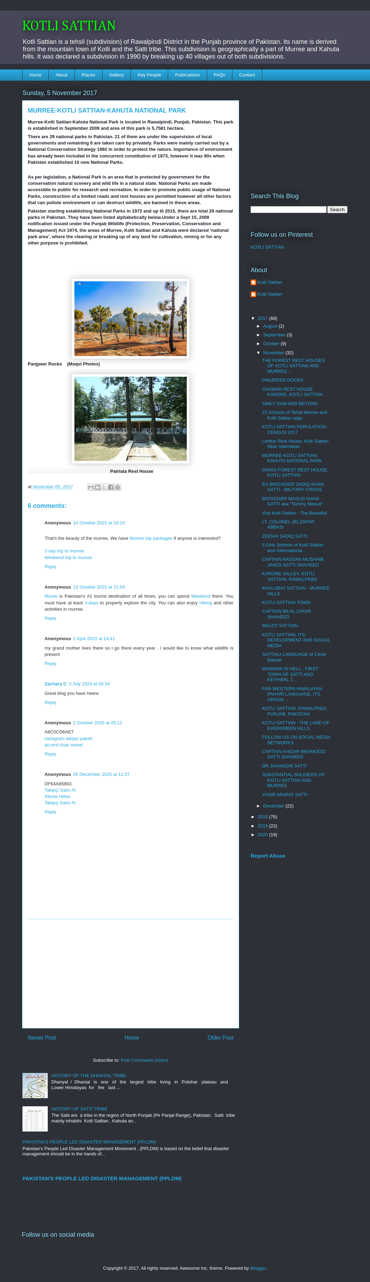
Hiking (205, 602)
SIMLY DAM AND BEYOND (290, 403)
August (271, 326)
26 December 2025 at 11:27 (101, 774)
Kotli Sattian (270, 282)
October (272, 343)
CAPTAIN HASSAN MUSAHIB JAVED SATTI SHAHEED (292, 562)
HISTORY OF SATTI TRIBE (79, 1109)
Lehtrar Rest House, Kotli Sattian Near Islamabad (295, 443)
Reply (50, 566)
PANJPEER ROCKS (282, 380)
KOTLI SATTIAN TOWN (286, 602)
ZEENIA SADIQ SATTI (285, 536)
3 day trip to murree (64, 550)
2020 (263, 834)
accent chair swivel (64, 744)
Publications (187, 75)
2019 (263, 825)
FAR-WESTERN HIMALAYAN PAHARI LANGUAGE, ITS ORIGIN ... (292, 694)
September (275, 334)
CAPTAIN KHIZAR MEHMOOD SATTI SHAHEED (293, 754)
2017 (263, 318)
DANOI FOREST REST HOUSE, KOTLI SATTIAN (295, 472)
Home (35, 75)
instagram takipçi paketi (68, 738)
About (61, 75)
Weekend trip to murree (68, 557)
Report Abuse (268, 856)
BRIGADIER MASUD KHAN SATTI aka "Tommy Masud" (292, 501)
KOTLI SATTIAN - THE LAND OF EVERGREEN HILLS (295, 725)
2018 (263, 816)
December (274, 805)
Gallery (116, 75)
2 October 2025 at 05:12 (97, 722)
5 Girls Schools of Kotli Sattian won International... (292, 547)
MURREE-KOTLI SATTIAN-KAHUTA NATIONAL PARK (292, 458)
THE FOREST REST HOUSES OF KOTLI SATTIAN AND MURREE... (293, 366)
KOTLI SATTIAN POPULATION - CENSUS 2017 (295, 429)
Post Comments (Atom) (144, 1060)
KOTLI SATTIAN (69, 26)
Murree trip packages (151, 538)
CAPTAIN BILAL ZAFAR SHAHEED (286, 614)
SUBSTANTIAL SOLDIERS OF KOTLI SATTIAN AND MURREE (293, 780)
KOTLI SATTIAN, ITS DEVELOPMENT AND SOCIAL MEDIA (296, 640)
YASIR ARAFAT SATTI (285, 794)
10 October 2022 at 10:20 (99, 522)
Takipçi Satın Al (60, 790)
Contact (247, 75)
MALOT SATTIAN (280, 625)
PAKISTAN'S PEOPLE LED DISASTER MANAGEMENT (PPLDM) (89, 1142)
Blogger (258, 1268)
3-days (91, 602)
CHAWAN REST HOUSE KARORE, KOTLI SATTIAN (292, 392)
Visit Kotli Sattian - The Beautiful (294, 513)
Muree (52, 596)
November (274, 352)
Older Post (220, 1038)
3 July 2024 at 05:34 (89, 683)
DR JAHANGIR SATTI (284, 765)
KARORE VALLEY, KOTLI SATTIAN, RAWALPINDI (289, 576)
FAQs (219, 75)
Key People (149, 75)
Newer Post (42, 1038)
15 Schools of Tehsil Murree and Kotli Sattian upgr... (294, 415)
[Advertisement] (130, 974)
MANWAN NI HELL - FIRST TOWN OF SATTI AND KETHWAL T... (290, 674)
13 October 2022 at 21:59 (99, 587)
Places (88, 75)
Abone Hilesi (57, 796)
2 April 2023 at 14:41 (94, 638)
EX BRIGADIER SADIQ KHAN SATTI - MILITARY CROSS (293, 487)
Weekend (201, 596)
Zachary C (56, 683)
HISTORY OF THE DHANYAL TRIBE (88, 1075)
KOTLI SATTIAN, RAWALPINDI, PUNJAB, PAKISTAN (294, 711)
